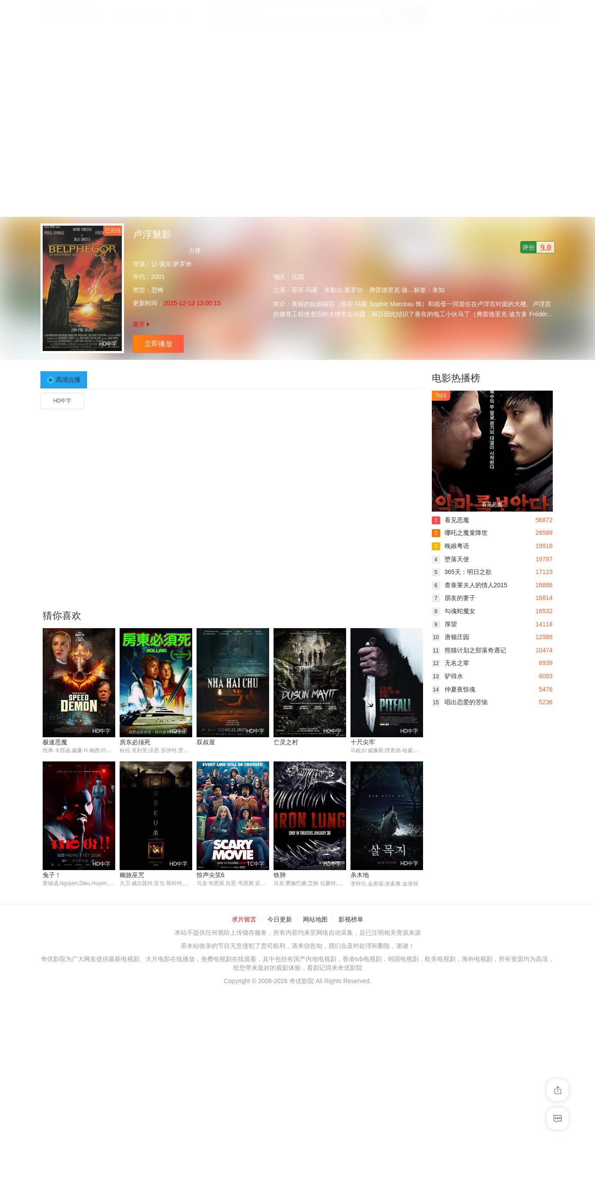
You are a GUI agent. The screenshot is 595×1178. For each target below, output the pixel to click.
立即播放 (158, 344)
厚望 (444, 624)
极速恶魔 (55, 742)
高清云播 (68, 379)
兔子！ (52, 875)
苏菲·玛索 (305, 289)
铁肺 (280, 875)
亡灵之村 (286, 742)
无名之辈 (450, 662)
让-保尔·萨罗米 (171, 263)
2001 (158, 276)
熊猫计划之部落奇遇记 (469, 650)
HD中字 (62, 401)
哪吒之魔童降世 (460, 532)
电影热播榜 (456, 378)
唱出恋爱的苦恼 (460, 702)
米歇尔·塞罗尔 (343, 289)
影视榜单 (351, 919)
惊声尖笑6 (211, 875)
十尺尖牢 (362, 742)
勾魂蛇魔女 (453, 611)
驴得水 (447, 676)
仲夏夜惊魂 (453, 689)
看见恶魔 (450, 519)
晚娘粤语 (450, 545)
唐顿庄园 (450, 636)
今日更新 (279, 919)
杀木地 (359, 875)
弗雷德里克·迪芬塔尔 (397, 289)
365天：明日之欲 (462, 571)
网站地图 (315, 919)
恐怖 (157, 289)
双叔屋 (206, 742)
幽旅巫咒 (132, 875)
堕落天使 (450, 559)
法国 (298, 276)
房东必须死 (135, 742)
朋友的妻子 (453, 597)
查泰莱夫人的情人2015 (469, 585)
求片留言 (244, 919)
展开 (141, 324)
